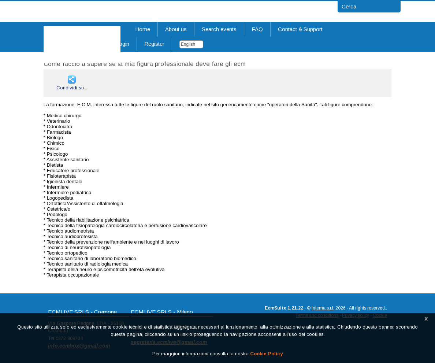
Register (154, 44)
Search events (219, 29)
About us (176, 29)
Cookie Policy (266, 353)
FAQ (257, 29)
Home (142, 29)
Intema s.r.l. (323, 308)
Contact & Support (300, 29)
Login (122, 44)
